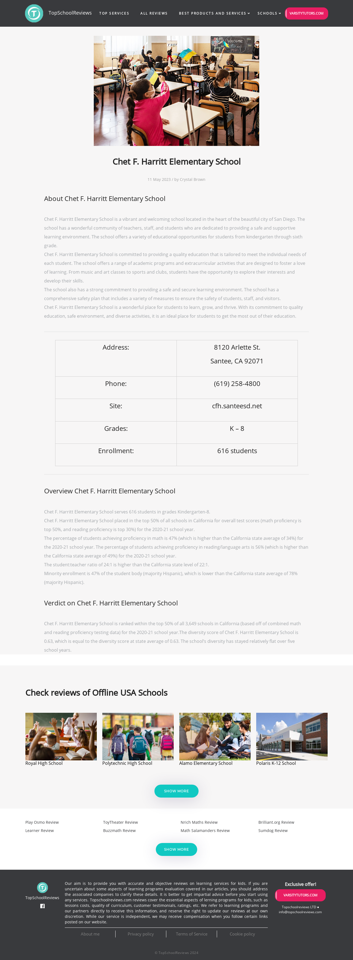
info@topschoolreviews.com (300, 912)
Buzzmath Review (119, 830)
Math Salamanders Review (205, 830)
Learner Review (39, 830)
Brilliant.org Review (276, 822)
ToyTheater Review (120, 822)
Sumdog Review (273, 830)
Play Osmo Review (42, 822)
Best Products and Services (213, 13)
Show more (176, 791)
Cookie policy (242, 934)
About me (90, 934)
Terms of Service (191, 934)
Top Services (114, 13)
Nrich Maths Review (199, 822)
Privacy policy (141, 934)
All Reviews (154, 13)
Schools (268, 13)
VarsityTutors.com (306, 13)
